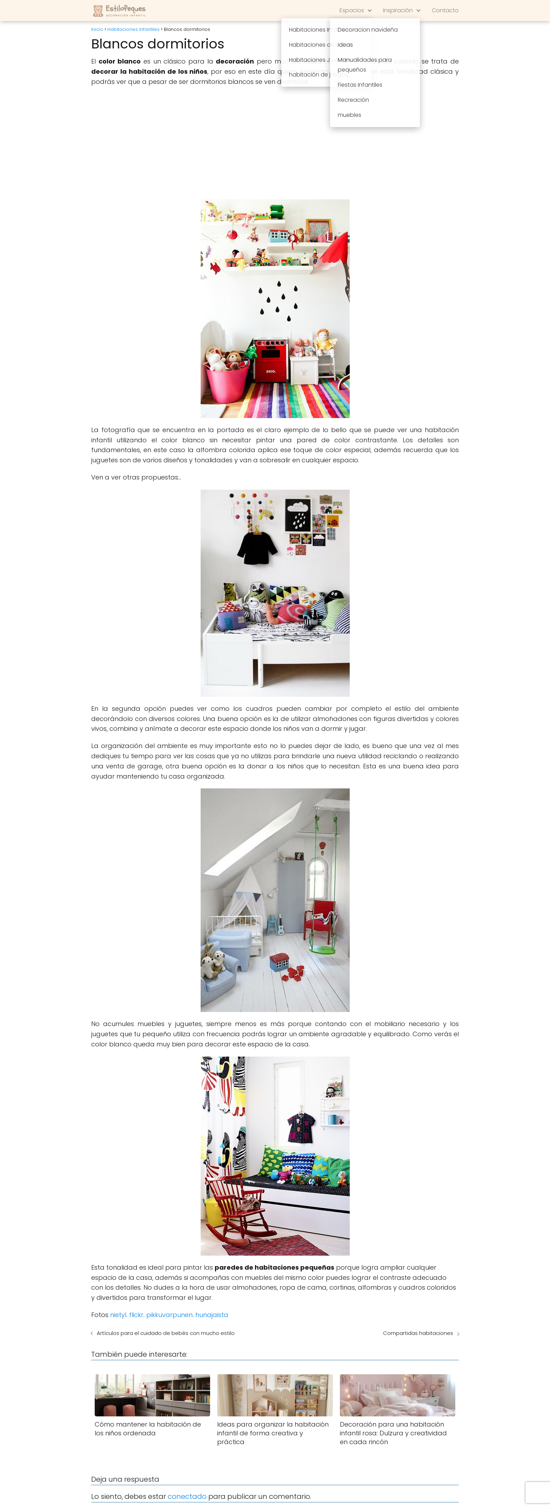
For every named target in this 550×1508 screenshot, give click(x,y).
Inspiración (398, 10)
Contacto (445, 10)
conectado (187, 1496)
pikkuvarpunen (169, 1314)
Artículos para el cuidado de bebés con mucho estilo (166, 1333)
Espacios (352, 10)
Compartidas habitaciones (418, 1333)
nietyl (118, 1314)
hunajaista (211, 1314)
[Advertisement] (275, 143)
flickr (136, 1314)
